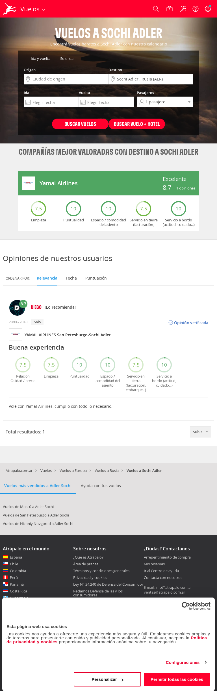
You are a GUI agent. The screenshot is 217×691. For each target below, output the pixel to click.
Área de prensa (85, 563)
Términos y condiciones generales (101, 570)
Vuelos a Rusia (107, 470)
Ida (26, 92)
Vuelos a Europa (73, 470)
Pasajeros (145, 92)
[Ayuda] (195, 8)
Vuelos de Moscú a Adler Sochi (28, 506)
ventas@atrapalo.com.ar (164, 592)
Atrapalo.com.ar (19, 470)
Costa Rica (18, 591)
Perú (14, 577)
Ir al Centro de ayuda (161, 571)
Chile (14, 563)
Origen (30, 69)
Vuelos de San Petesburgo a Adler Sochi (36, 515)
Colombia (18, 570)
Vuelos (46, 470)
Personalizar (107, 679)
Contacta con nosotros (163, 578)
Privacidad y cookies (90, 577)
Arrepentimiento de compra (167, 557)
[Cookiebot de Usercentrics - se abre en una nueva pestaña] (186, 606)
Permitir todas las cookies (177, 679)
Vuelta (84, 92)
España (16, 557)
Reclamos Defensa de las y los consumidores (98, 593)
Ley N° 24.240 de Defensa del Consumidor (108, 584)
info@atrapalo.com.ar (173, 587)
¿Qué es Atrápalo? (88, 557)
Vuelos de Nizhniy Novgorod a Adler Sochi (38, 523)
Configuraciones (183, 662)
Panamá (17, 584)
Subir (200, 431)
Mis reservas (154, 564)
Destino (115, 69)
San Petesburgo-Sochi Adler (84, 334)
